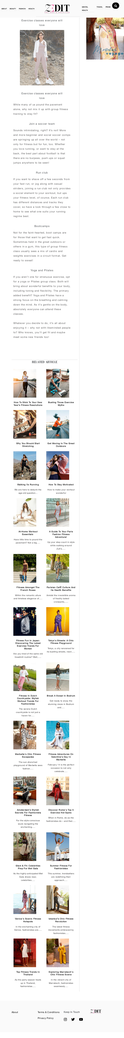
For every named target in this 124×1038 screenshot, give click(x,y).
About (15, 1012)
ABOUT (4, 9)
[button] (65, 1019)
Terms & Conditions (49, 1012)
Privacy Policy (46, 1018)
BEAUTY (13, 9)
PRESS (108, 7)
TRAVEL (100, 7)
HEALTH (31, 9)
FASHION (22, 9)
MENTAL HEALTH (85, 8)
